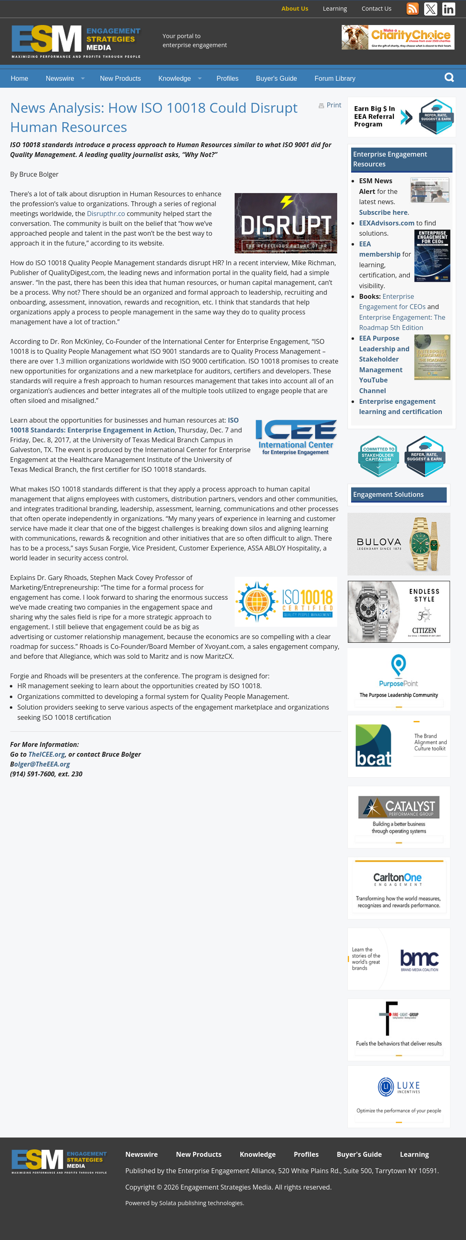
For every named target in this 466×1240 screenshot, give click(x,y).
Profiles (227, 78)
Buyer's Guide (276, 78)
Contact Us (377, 8)
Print (334, 104)
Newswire (60, 78)
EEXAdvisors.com (386, 223)
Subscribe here (383, 212)
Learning (335, 8)
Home (19, 78)
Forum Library (335, 78)
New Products (120, 78)
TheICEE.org (46, 754)
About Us (294, 8)
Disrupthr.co (106, 213)
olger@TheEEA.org (42, 764)
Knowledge (174, 78)
